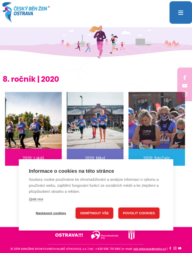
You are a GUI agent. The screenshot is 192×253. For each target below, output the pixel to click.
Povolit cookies (139, 213)
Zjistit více (36, 199)
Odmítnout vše (94, 213)
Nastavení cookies (51, 213)
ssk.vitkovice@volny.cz (150, 249)
